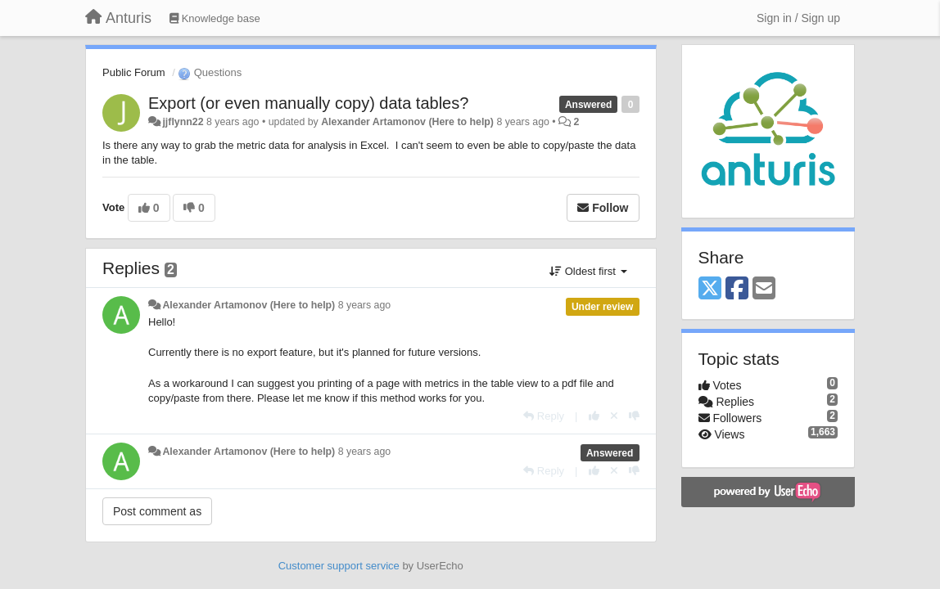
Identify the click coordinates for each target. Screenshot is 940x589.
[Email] (763, 289)
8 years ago (364, 305)
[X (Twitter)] (709, 289)
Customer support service (339, 566)
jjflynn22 (182, 122)
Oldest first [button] (587, 271)
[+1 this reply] (594, 416)
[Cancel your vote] (614, 416)
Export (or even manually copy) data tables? (308, 103)
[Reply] (543, 416)
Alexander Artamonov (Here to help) (407, 122)
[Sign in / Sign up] (798, 18)
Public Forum (133, 72)
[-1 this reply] (634, 416)
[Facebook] (736, 289)
